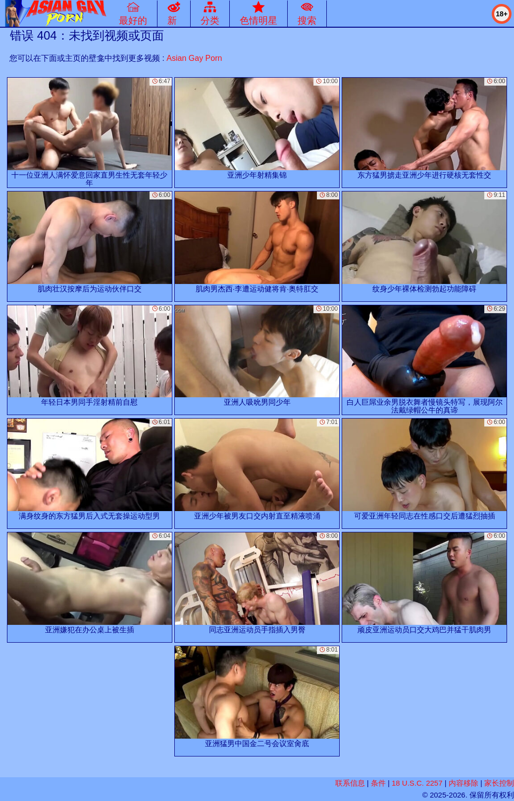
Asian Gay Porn (194, 58)
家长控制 (499, 783)
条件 (378, 783)
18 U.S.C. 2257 (417, 783)
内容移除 (463, 783)
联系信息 (350, 783)
